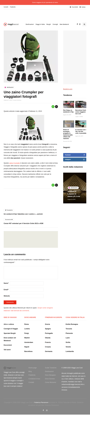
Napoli (26, 347)
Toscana (69, 329)
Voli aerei (7, 350)
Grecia (47, 324)
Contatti (6, 7)
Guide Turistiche (50, 368)
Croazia (48, 347)
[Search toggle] (84, 24)
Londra (27, 329)
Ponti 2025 (75, 7)
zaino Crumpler (14, 163)
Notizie (83, 7)
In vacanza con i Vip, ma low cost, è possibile (80, 137)
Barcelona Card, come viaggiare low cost (80, 117)
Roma (26, 324)
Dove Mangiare (50, 375)
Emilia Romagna (72, 324)
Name (6, 283)
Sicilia (68, 342)
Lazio (68, 338)
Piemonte (69, 333)
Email (6, 289)
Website (7, 296)
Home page (32, 368)
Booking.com (67, 89)
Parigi (26, 333)
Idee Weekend (64, 24)
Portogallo (49, 333)
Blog (30, 371)
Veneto (68, 347)
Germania (48, 351)
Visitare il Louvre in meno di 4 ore (74, 193)
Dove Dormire (50, 379)
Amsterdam (28, 342)
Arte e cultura (9, 324)
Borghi (48, 24)
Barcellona (28, 351)
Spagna (48, 329)
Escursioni (8, 345)
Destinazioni (30, 24)
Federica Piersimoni (41, 402)
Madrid (27, 338)
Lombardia (70, 351)
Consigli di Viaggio (11, 329)
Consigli (55, 24)
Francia (48, 342)
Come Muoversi (50, 382)
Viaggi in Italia (40, 24)
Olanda (47, 338)
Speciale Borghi (10, 333)
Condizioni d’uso (34, 379)
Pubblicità (12, 7)
